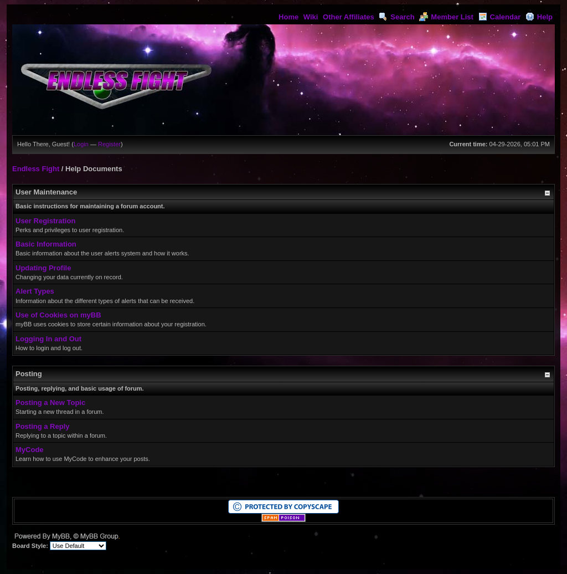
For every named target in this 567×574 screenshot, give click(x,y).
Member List (446, 17)
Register (109, 144)
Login (81, 144)
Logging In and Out (48, 339)
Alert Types (35, 291)
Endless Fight (35, 169)
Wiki (310, 17)
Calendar (499, 17)
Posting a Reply (43, 426)
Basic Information (46, 244)
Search (396, 17)
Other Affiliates (348, 17)
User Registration (45, 221)
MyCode (30, 449)
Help (539, 17)
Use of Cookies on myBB (58, 315)
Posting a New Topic (50, 402)
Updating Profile (43, 268)
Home (288, 17)
